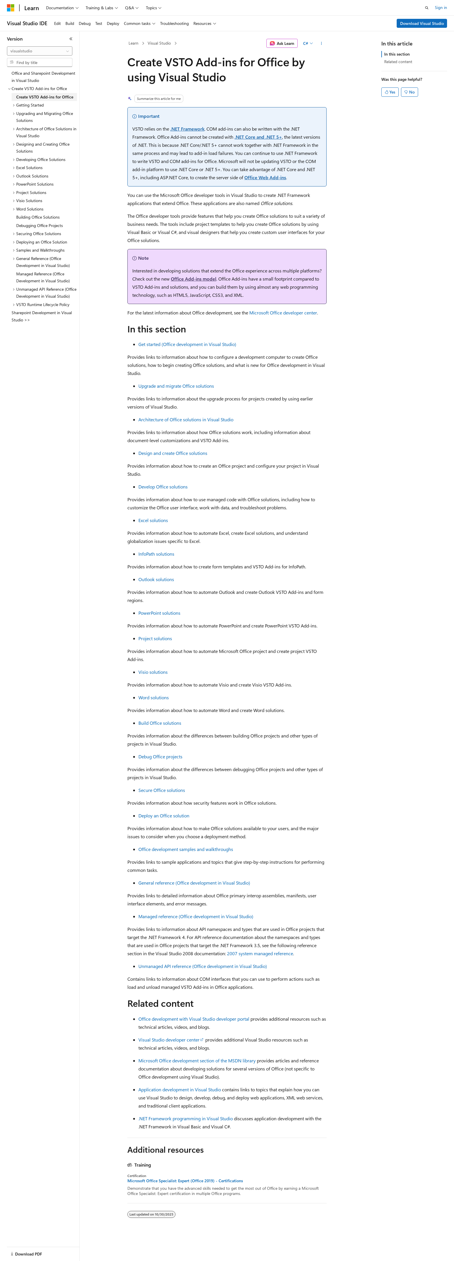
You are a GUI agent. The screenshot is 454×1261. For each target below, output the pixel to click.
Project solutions (155, 638)
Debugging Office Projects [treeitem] (39, 225)
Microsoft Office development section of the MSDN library (197, 1060)
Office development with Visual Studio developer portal (193, 1019)
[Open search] (427, 8)
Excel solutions (153, 520)
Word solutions (153, 697)
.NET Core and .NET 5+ (258, 137)
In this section (397, 54)
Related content (398, 61)
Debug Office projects (160, 756)
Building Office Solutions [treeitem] (38, 217)
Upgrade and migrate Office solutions (176, 386)
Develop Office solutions (163, 487)
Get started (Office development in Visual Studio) (187, 344)
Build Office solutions (159, 723)
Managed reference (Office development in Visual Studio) (195, 916)
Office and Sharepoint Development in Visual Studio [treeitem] (43, 76)
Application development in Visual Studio (179, 1089)
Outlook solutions (156, 579)
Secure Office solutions (161, 790)
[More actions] (321, 43)
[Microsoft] (10, 8)
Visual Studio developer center (168, 1040)
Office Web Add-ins (265, 177)
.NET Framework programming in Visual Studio (185, 1118)
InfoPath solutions (156, 554)
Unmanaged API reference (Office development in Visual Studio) (202, 966)
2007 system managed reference (260, 953)
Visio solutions (153, 672)
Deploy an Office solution (163, 815)
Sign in (441, 7)
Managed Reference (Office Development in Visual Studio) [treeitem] (43, 277)
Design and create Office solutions (172, 453)
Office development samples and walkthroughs (185, 849)
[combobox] (39, 51)
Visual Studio (159, 43)
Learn (133, 43)
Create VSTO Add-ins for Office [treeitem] (44, 97)
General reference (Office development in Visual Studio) (194, 883)
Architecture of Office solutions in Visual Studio (185, 419)
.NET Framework (187, 129)
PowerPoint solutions (159, 613)
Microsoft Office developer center (283, 313)
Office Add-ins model (193, 279)
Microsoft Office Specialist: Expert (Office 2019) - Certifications (185, 1180)
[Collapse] (71, 39)
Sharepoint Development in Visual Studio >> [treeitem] (42, 316)
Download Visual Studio (422, 23)
